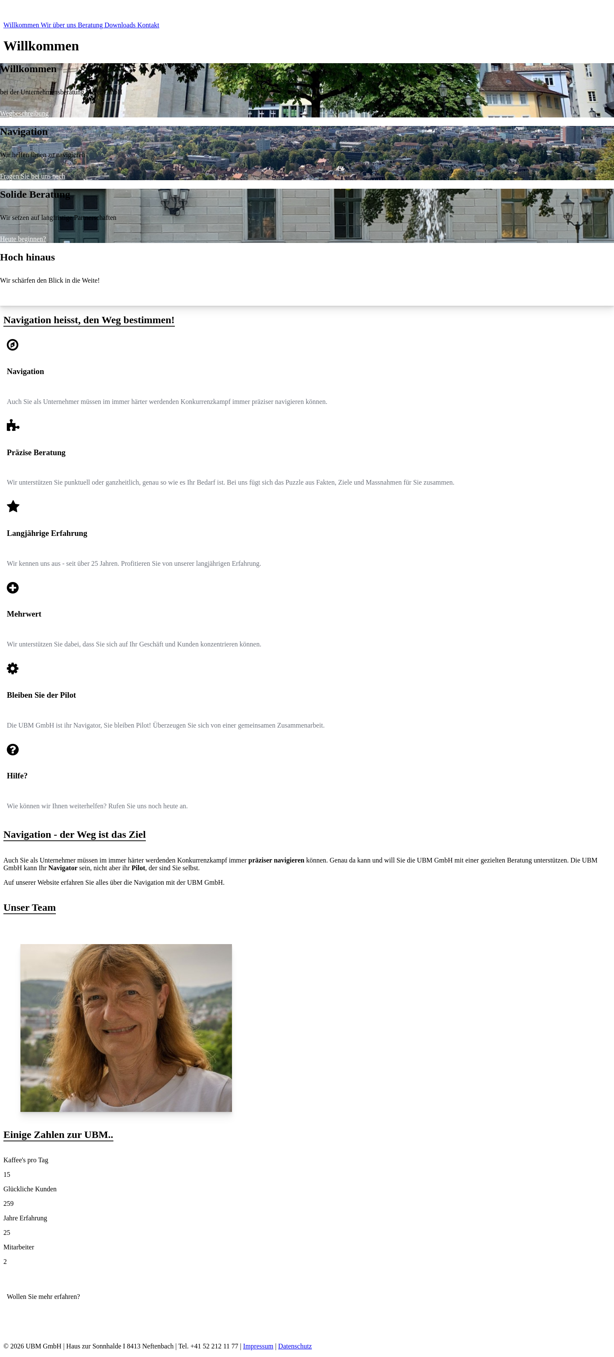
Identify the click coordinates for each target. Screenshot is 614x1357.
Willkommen (22, 25)
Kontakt (148, 25)
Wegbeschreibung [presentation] (24, 113)
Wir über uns (59, 25)
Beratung (91, 25)
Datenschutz (295, 1346)
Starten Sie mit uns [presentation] (26, 301)
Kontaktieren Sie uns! (37, 1311)
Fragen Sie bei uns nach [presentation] (32, 176)
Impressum (258, 1346)
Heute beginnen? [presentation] (23, 239)
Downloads (120, 25)
